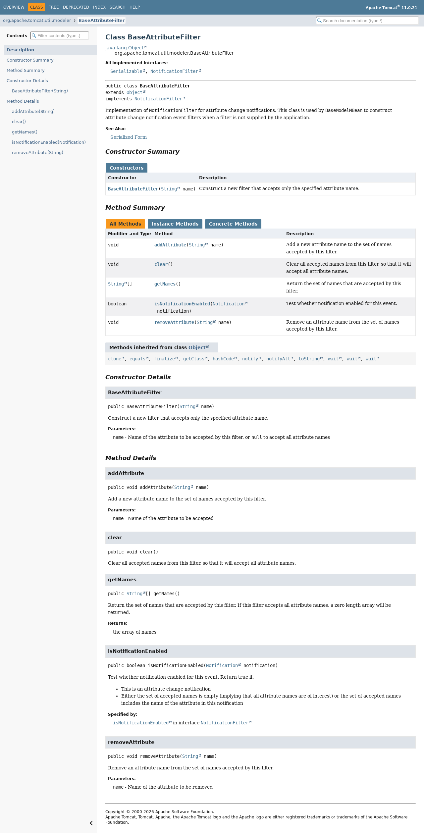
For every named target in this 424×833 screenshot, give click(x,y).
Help (135, 7)
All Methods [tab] (125, 224)
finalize (164, 358)
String (169, 188)
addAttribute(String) (33, 111)
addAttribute (170, 244)
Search (118, 7)
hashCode (223, 358)
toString (309, 358)
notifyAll (278, 358)
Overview (14, 7)
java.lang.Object (124, 47)
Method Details (23, 101)
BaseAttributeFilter (102, 20)
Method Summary (26, 70)
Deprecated (76, 7)
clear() (19, 121)
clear (161, 264)
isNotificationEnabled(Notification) (49, 142)
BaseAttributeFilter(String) (40, 90)
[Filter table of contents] (59, 35)
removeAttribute (174, 322)
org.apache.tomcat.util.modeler (37, 20)
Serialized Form (128, 137)
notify (250, 358)
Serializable (126, 71)
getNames (165, 283)
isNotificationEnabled (182, 303)
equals (137, 358)
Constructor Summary (30, 60)
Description (20, 49)
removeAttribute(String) (37, 152)
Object (134, 92)
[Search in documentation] (367, 21)
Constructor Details (27, 80)
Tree (54, 7)
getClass (193, 358)
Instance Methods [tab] (175, 224)
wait (333, 358)
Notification (228, 303)
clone (114, 358)
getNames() (24, 132)
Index (99, 7)
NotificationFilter (174, 71)
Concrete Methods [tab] (233, 224)
